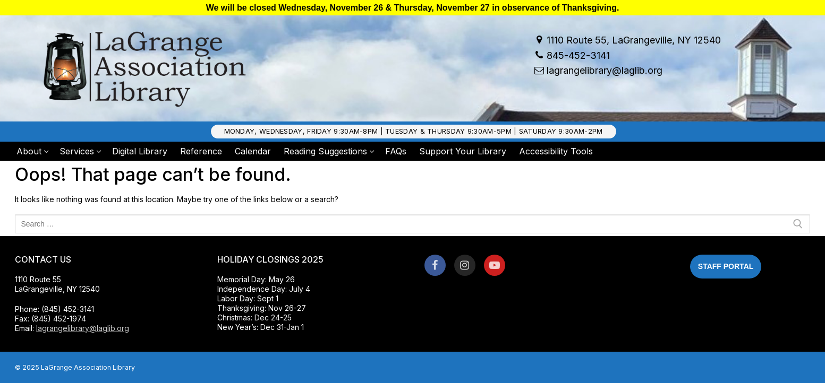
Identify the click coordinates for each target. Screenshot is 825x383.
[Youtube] (494, 265)
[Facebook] (435, 265)
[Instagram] (464, 265)
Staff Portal (725, 266)
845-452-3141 (570, 55)
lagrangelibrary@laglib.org (596, 71)
